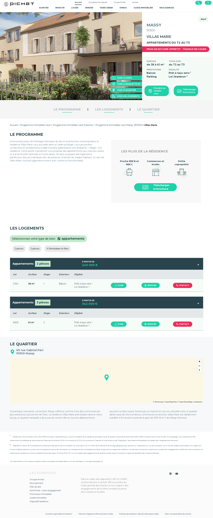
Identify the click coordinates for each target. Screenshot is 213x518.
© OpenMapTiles (170, 402)
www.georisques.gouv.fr (94, 461)
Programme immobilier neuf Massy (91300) (118, 125)
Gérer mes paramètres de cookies (178, 514)
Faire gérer (106, 8)
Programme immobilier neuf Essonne (73, 125)
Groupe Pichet (119, 2)
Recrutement (36, 483)
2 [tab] (68, 92)
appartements (73, 238)
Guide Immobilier (38, 497)
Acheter (44, 8)
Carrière (135, 2)
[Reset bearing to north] (199, 370)
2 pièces (19, 248)
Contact (182, 285)
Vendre (89, 8)
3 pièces (35, 248)
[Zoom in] (199, 361)
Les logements (109, 109)
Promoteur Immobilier (41, 494)
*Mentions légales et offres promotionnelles (95, 514)
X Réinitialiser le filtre (58, 248)
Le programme (67, 109)
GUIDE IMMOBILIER (143, 8)
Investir (60, 8)
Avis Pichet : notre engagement (45, 490)
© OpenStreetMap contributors (190, 402)
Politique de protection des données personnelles (139, 514)
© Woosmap (158, 402)
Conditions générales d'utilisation (58, 514)
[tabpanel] (71, 56)
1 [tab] (64, 92)
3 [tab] (73, 92)
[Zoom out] (199, 366)
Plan (118, 285)
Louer (74, 8)
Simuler (150, 285)
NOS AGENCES (167, 8)
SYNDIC (123, 8)
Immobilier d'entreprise (97, 2)
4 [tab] (77, 92)
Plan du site (35, 487)
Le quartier (148, 109)
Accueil (78, 2)
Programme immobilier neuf (35, 125)
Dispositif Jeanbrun (39, 501)
